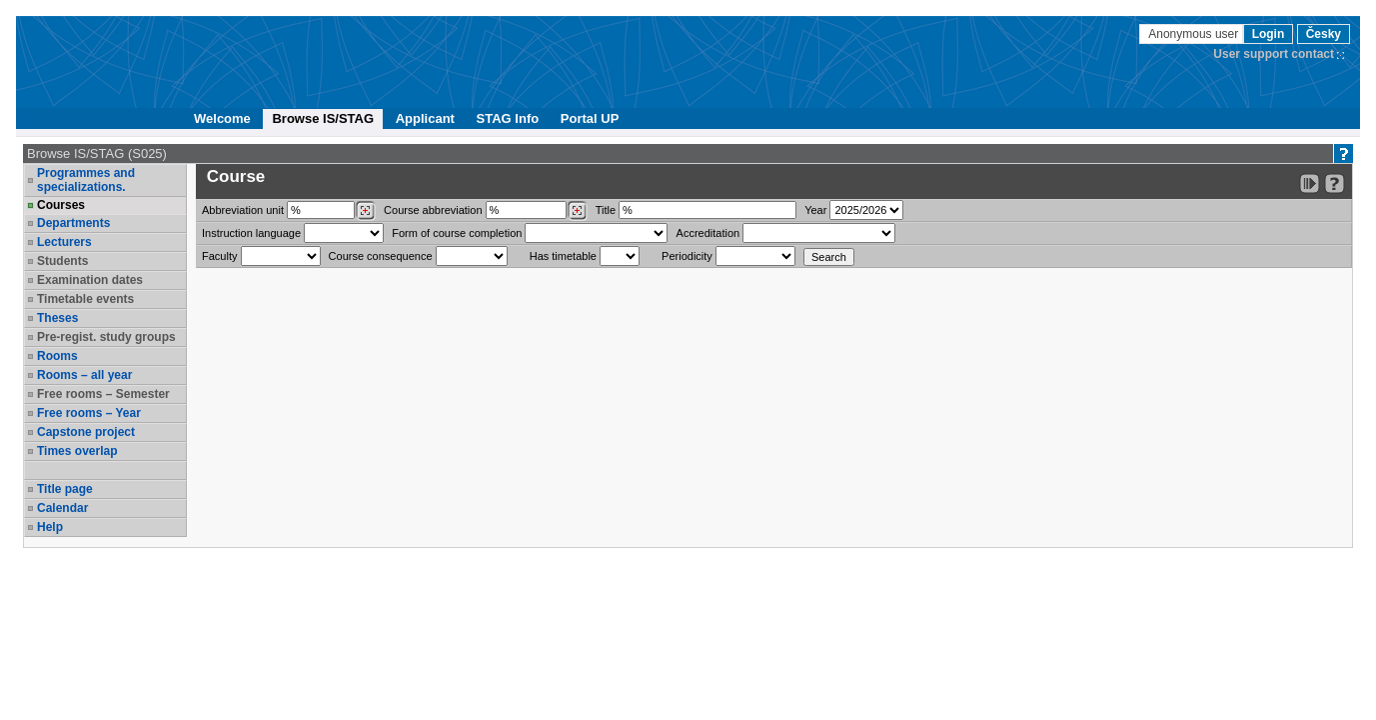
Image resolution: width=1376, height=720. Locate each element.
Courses (61, 205)
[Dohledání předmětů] (577, 211)
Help (50, 527)
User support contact (1273, 54)
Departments (73, 223)
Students (62, 261)
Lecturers (64, 242)
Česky (1323, 34)
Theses (57, 318)
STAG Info (508, 118)
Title (606, 210)
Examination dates (90, 280)
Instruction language (251, 233)
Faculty (219, 256)
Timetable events (85, 299)
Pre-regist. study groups (106, 337)
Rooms (57, 356)
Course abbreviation (433, 210)
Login (1268, 34)
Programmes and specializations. (86, 180)
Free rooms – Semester (103, 394)
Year (815, 210)
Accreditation (708, 233)
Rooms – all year (84, 375)
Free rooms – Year (89, 413)
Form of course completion (457, 233)
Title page (65, 489)
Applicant (425, 118)
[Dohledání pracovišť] (365, 211)
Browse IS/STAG (323, 118)
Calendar (62, 508)
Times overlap (77, 451)
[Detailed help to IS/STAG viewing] (1334, 183)
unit (243, 210)
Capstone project (86, 432)
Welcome (222, 118)
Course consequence (381, 256)
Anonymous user (1194, 34)
